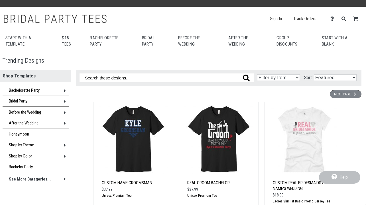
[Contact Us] (333, 19)
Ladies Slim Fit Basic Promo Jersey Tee (301, 201)
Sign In (276, 18)
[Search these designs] (167, 77)
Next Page (345, 94)
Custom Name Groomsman (127, 182)
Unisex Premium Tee (116, 195)
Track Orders (304, 18)
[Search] (345, 19)
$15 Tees (66, 41)
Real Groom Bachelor (208, 182)
